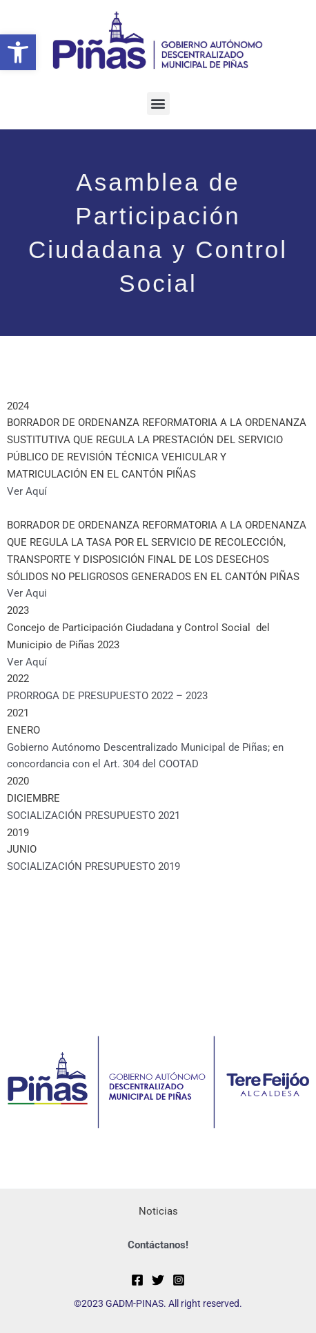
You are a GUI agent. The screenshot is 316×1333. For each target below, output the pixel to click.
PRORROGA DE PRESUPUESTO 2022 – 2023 (107, 696)
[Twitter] (158, 1280)
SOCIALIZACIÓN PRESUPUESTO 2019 (93, 866)
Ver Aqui (27, 593)
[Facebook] (137, 1280)
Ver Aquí (27, 491)
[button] (18, 52)
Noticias (158, 1211)
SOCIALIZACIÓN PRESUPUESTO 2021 (93, 815)
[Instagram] (178, 1280)
